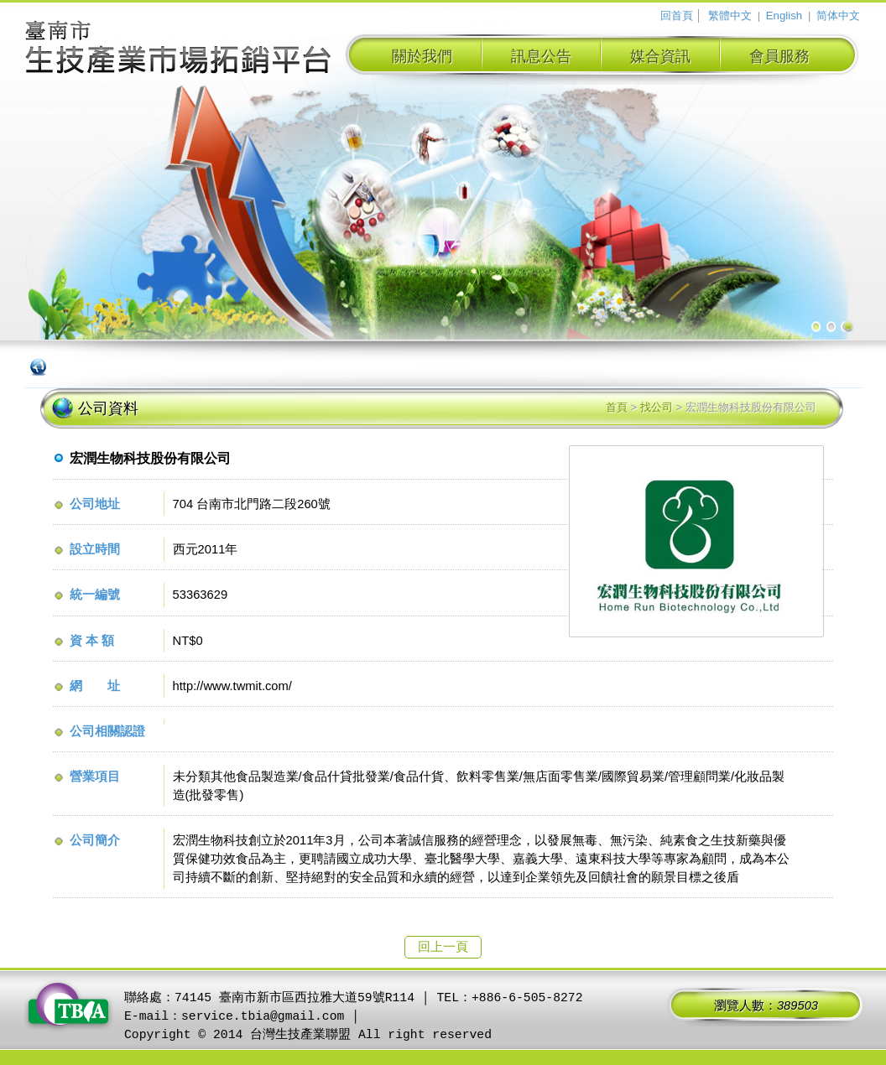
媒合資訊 (660, 56)
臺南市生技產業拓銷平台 (178, 49)
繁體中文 (730, 15)
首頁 (617, 407)
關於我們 (422, 56)
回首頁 (676, 15)
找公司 (656, 407)
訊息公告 (541, 56)
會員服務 (779, 56)
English (784, 15)
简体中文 (838, 15)
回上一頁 (443, 946)
